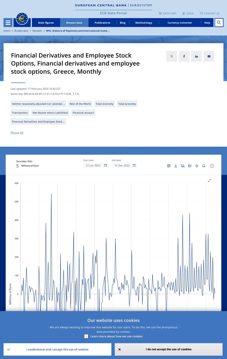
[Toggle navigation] (8, 22)
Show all (17, 133)
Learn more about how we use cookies (116, 336)
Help (207, 22)
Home (7, 30)
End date (116, 160)
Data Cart (169, 13)
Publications (102, 22)
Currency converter (180, 22)
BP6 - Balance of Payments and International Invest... (78, 30)
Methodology (143, 22)
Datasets (37, 30)
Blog (122, 22)
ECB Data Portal (113, 13)
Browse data (74, 22)
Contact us (212, 13)
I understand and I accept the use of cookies (57, 349)
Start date (88, 160)
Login (190, 13)
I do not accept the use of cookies (169, 349)
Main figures (46, 22)
